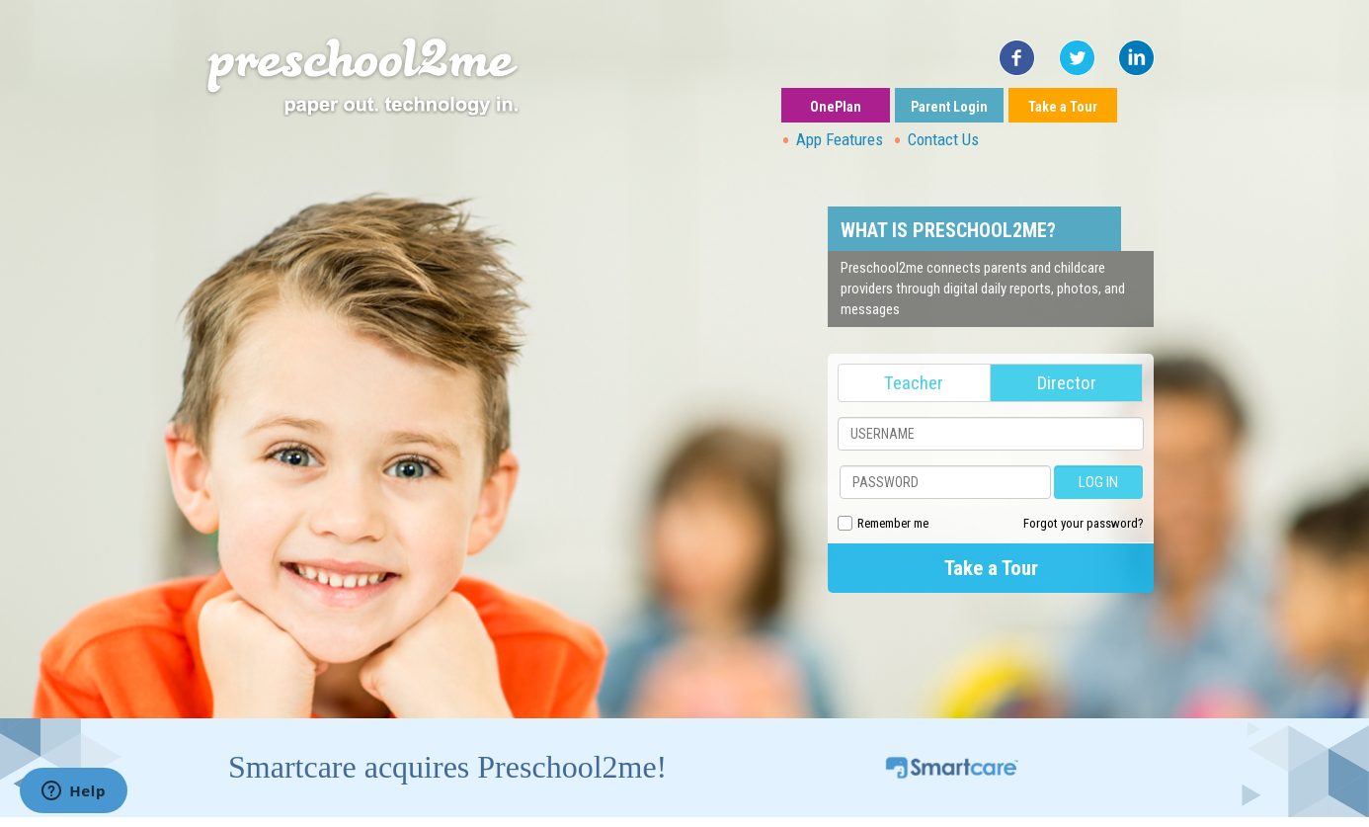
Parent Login (949, 107)
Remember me (892, 523)
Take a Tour (1062, 107)
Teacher (913, 383)
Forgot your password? (1083, 523)
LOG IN (1098, 482)
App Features (839, 139)
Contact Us (943, 139)
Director (1066, 383)
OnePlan (835, 107)
